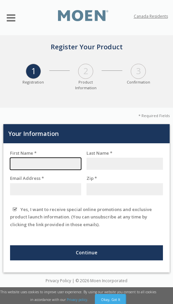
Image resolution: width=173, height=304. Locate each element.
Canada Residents (151, 16)
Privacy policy (77, 299)
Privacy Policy (58, 281)
